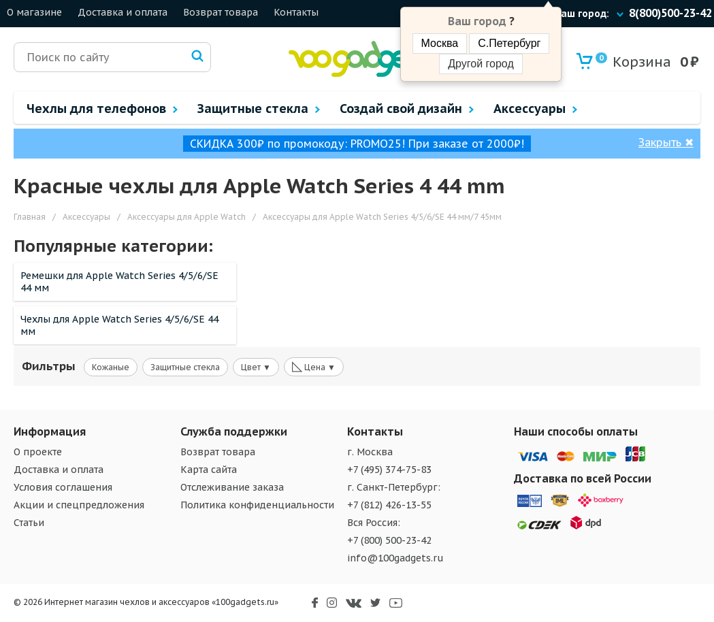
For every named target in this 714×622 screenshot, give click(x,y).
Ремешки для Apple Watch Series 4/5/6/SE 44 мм (119, 281)
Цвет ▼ (256, 367)
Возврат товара (220, 12)
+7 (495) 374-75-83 (389, 469)
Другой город (480, 63)
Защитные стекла (185, 367)
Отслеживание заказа (232, 487)
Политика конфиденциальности (257, 505)
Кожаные (110, 367)
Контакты (296, 12)
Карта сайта (208, 469)
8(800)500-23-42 (670, 13)
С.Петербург (509, 43)
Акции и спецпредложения (79, 505)
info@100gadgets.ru (395, 558)
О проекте (38, 452)
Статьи (29, 523)
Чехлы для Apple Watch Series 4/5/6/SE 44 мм (119, 325)
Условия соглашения (63, 487)
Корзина (633, 61)
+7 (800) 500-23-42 (389, 540)
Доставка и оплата (122, 12)
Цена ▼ (314, 366)
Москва (440, 43)
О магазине (34, 12)
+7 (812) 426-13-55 (389, 505)
